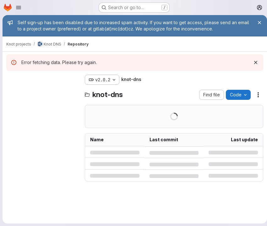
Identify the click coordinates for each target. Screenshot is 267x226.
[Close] (257, 22)
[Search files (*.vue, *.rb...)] (42, 92)
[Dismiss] (253, 62)
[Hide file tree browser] (11, 80)
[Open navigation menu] (19, 8)
